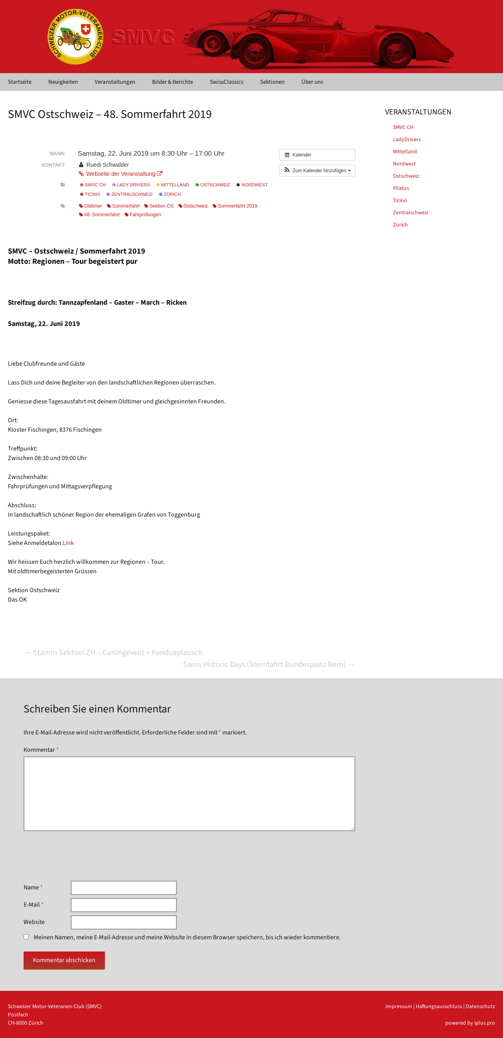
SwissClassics (226, 82)
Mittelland (172, 184)
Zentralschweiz (129, 194)
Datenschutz (480, 1006)
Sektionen (272, 82)
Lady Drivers (131, 184)
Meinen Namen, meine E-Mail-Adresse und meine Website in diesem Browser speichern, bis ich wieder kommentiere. (187, 937)
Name (33, 887)
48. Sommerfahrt (99, 214)
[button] (317, 170)
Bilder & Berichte (172, 82)
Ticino (90, 194)
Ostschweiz (213, 184)
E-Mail (34, 904)
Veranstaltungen (115, 82)
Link (68, 543)
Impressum (399, 1006)
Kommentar (41, 749)
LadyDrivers (407, 140)
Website (34, 922)
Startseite (19, 82)
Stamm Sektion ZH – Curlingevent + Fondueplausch (113, 652)
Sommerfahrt (123, 206)
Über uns (312, 82)
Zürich (170, 194)
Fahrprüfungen (143, 214)
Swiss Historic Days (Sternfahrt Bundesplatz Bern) (269, 664)
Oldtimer (90, 206)
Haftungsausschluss (439, 1006)
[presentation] (83, 856)
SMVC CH (93, 184)
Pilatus (401, 188)
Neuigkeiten (63, 82)
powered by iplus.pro (470, 1023)
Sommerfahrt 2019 (235, 206)
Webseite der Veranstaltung (119, 174)
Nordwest (252, 184)
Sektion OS (158, 206)
